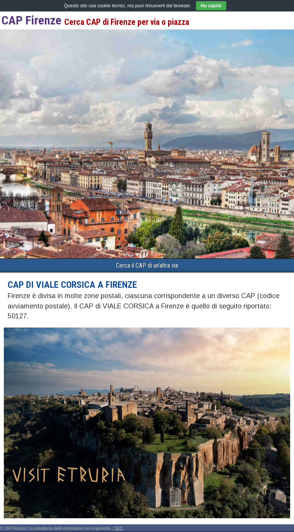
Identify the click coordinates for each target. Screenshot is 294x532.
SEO (118, 528)
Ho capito (211, 5)
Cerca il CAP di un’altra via (147, 265)
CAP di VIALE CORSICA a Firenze (72, 284)
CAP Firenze (31, 20)
